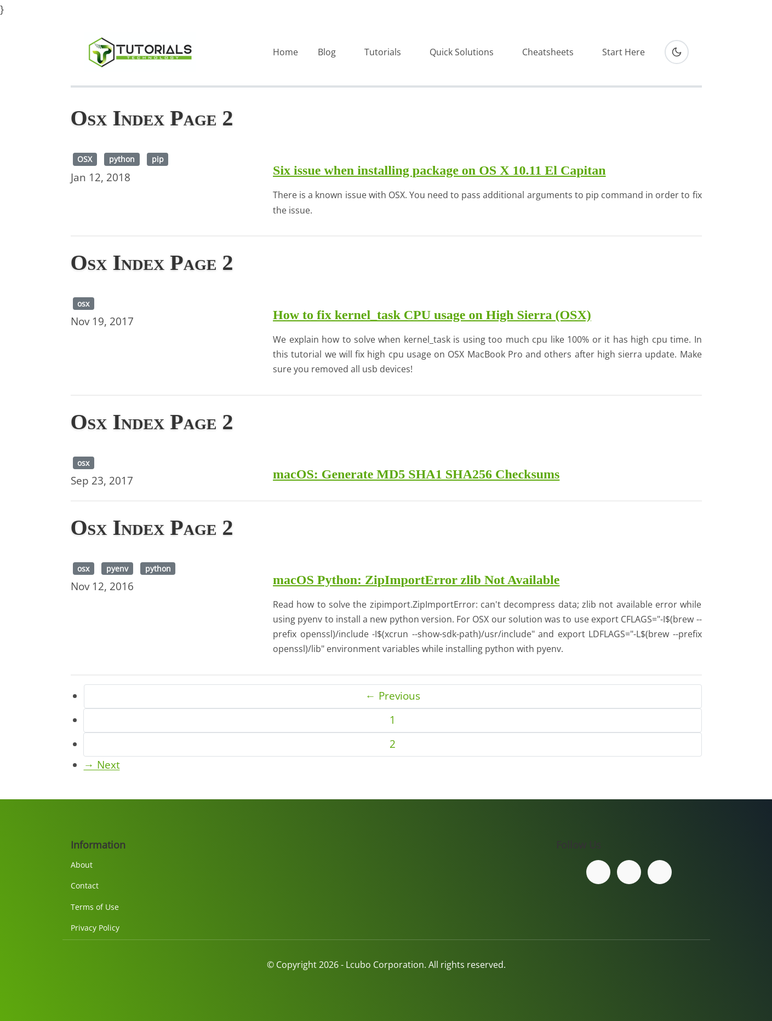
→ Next (102, 765)
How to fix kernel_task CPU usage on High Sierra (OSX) (432, 315)
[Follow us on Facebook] (598, 872)
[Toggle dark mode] (677, 52)
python (122, 159)
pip (158, 159)
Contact (85, 885)
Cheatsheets (548, 52)
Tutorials (382, 52)
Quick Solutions (462, 52)
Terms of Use (95, 907)
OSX (84, 159)
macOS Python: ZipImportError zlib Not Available (416, 580)
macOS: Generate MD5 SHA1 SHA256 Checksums (416, 474)
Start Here (623, 52)
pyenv (117, 568)
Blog (327, 52)
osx (83, 303)
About (82, 865)
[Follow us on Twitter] (629, 872)
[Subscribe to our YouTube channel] (660, 872)
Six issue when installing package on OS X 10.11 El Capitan (439, 170)
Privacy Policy (95, 927)
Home (285, 52)
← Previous (392, 696)
